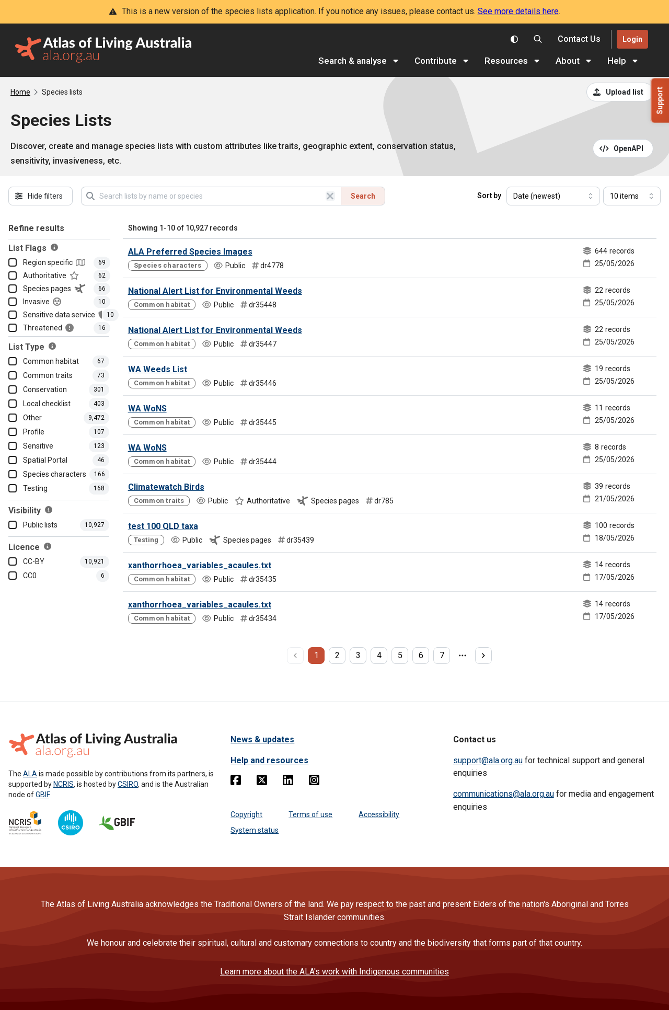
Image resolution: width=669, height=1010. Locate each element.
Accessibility (379, 814)
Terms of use (310, 814)
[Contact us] (579, 39)
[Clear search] (330, 196)
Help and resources (269, 760)
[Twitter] (262, 782)
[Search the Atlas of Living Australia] (537, 39)
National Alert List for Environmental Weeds (215, 291)
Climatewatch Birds (166, 487)
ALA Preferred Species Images (190, 252)
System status (254, 830)
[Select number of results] (632, 196)
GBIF (42, 794)
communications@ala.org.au (503, 794)
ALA (30, 774)
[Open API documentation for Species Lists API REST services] (623, 148)
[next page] (483, 655)
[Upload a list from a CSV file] (619, 92)
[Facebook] (235, 782)
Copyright (246, 814)
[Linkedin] (288, 782)
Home (20, 92)
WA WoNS (147, 409)
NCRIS (63, 784)
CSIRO (128, 784)
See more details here (518, 11)
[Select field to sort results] (553, 196)
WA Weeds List (157, 369)
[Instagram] (314, 782)
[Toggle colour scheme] (514, 39)
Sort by (489, 195)
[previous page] (295, 655)
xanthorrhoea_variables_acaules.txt (199, 565)
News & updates (262, 739)
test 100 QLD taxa (163, 526)
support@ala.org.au (488, 760)
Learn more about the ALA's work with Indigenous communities (334, 972)
